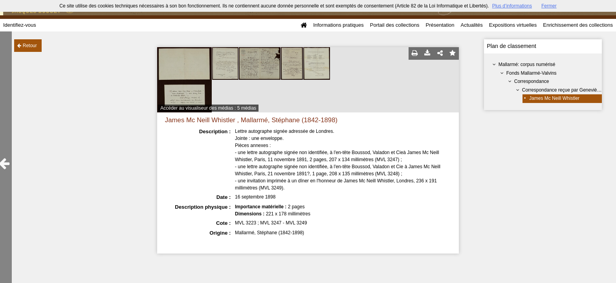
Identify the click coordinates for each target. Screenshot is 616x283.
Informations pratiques (338, 25)
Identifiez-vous (19, 25)
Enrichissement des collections (578, 25)
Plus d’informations (512, 6)
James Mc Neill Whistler (554, 98)
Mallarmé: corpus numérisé (527, 64)
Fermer (549, 6)
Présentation (439, 25)
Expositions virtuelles (513, 25)
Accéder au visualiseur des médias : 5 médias (208, 108)
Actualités (471, 25)
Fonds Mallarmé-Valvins (531, 73)
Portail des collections (395, 25)
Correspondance (531, 81)
